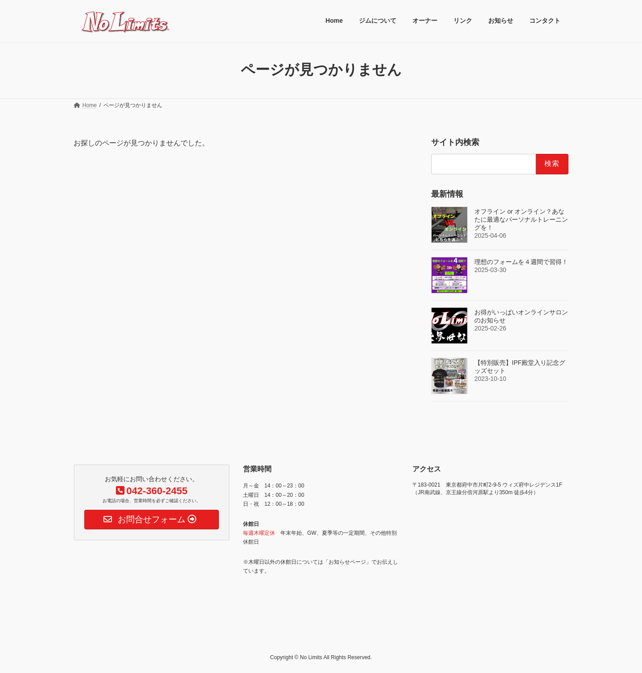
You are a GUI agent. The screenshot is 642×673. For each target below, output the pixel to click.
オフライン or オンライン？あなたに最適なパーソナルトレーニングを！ (521, 219)
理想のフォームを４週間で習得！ (521, 261)
